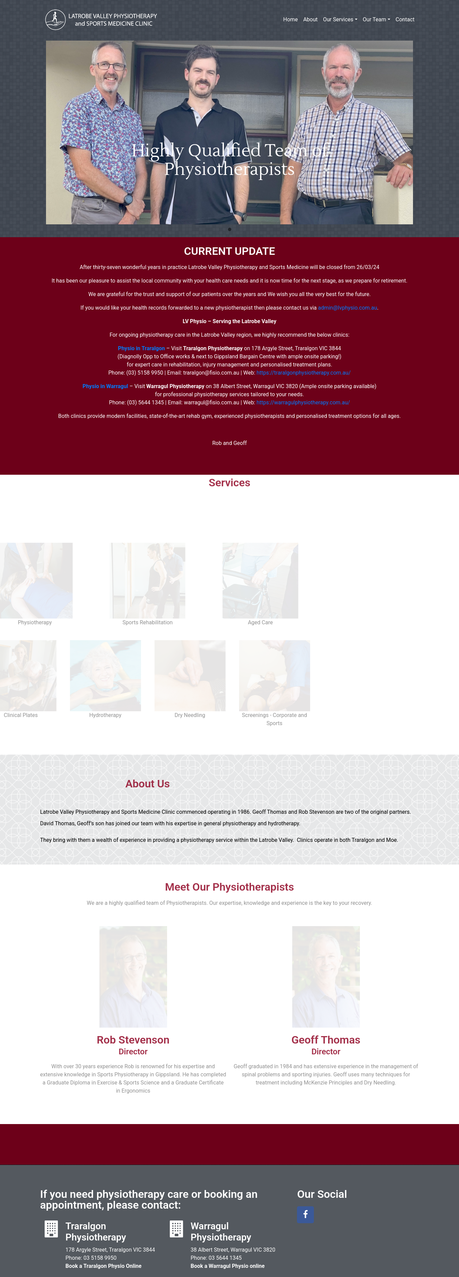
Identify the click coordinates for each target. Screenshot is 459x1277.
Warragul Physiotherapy (220, 1198)
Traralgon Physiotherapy (96, 1198)
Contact (405, 19)
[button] (229, 230)
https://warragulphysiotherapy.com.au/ (303, 402)
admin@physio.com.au (347, 308)
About (310, 19)
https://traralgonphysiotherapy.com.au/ (303, 372)
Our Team (374, 19)
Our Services (338, 19)
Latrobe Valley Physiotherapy (101, 20)
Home (290, 19)
